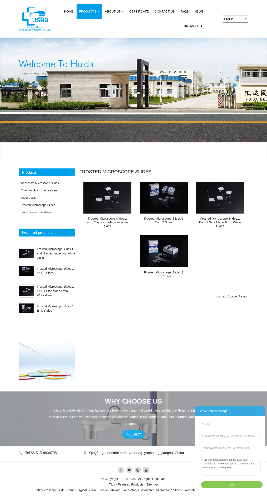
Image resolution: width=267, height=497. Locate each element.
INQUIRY (133, 443)
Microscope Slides (169, 490)
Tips (112, 484)
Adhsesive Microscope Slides (40, 183)
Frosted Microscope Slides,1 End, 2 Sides (163, 220)
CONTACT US (165, 11)
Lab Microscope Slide (49, 490)
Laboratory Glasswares (138, 490)
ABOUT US (114, 11)
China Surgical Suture (81, 490)
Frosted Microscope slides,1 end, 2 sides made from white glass (56, 253)
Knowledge (194, 26)
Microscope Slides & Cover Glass (76, 74)
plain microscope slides (36, 212)
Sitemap (152, 484)
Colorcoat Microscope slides (39, 190)
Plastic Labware (109, 490)
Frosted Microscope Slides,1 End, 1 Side (163, 274)
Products (89, 11)
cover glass (28, 197)
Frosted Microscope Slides (126, 74)
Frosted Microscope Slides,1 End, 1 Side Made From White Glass (55, 291)
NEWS (199, 11)
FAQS (185, 11)
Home (68, 11)
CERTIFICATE (139, 11)
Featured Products (131, 484)
